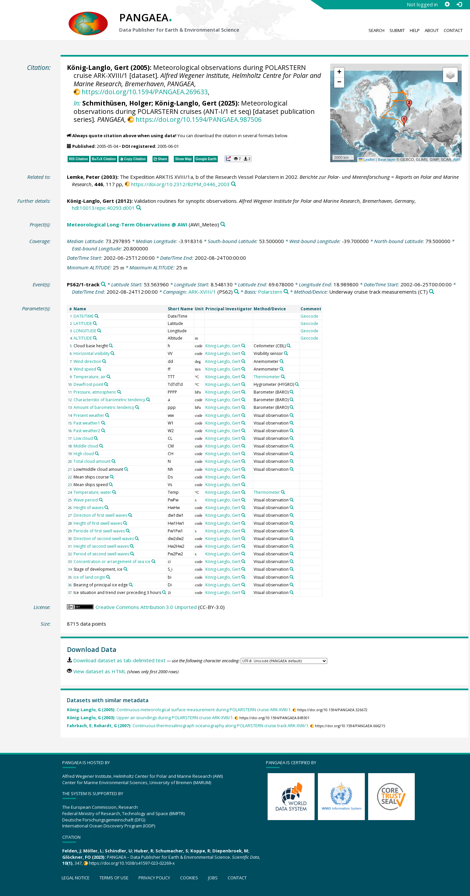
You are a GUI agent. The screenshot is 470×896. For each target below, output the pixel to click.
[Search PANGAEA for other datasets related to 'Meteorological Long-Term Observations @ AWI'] (222, 224)
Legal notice (76, 878)
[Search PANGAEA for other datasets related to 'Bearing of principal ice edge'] (131, 585)
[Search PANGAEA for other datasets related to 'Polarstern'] (286, 291)
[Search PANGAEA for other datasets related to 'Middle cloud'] (101, 446)
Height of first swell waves (98, 523)
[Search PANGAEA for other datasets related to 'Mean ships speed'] (111, 484)
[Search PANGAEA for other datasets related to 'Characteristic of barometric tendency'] (148, 400)
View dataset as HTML (99, 671)
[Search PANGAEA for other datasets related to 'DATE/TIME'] (97, 316)
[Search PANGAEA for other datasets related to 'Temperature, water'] (114, 492)
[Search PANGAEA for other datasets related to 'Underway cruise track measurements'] (431, 291)
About (432, 30)
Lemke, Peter (83, 176)
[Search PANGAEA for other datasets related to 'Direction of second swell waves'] (137, 538)
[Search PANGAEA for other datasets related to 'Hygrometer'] (297, 384)
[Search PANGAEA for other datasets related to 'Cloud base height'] (111, 346)
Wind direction (87, 361)
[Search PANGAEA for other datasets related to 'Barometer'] (292, 392)
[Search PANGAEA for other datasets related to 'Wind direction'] (104, 361)
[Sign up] (447, 4)
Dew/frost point (88, 384)
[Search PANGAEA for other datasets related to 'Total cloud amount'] (114, 461)
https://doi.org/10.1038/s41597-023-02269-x (132, 863)
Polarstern (270, 291)
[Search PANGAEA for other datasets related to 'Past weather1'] (103, 423)
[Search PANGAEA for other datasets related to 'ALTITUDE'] (95, 338)
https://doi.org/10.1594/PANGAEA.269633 (145, 91)
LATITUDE (83, 323)
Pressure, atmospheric (95, 392)
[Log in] (459, 4)
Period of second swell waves (101, 554)
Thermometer (267, 377)
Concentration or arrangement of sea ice (112, 561)
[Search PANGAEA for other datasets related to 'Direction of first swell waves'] (130, 515)
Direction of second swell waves (104, 538)
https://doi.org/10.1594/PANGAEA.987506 (198, 119)
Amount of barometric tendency (104, 407)
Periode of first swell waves (99, 531)
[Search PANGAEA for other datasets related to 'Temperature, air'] (109, 377)
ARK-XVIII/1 (202, 291)
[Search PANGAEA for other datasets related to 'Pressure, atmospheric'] (119, 392)
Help (415, 30)
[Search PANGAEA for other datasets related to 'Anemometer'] (282, 361)
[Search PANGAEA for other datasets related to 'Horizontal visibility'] (113, 353)
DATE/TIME (84, 316)
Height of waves (89, 507)
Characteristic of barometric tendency (109, 400)
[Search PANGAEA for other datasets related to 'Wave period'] (101, 500)
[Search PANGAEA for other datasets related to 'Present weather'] (107, 415)
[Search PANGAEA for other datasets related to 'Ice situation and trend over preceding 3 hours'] (164, 592)
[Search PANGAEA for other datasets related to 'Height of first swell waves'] (125, 523)
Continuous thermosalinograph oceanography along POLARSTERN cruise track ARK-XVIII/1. (188, 726)
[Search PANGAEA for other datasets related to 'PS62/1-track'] (103, 284)
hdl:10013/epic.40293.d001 (103, 207)
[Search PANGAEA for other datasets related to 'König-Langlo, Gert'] (243, 346)
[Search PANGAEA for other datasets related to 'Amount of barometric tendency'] (137, 407)
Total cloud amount (92, 461)
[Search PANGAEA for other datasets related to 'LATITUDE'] (95, 323)
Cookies (189, 878)
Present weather (89, 415)
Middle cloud (86, 446)
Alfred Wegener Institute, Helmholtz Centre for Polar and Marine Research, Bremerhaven (197, 79)
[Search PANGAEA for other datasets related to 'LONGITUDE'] (99, 331)
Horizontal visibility (92, 353)
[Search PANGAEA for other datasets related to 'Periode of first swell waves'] (128, 531)
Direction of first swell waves (100, 515)
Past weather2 (87, 431)
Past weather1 (87, 423)
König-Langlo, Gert (98, 67)
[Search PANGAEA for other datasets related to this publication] (233, 184)
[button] (404, 121)
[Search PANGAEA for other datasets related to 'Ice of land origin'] (108, 577)
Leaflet (367, 159)
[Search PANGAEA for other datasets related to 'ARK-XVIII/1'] (236, 291)
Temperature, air (90, 377)
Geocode (309, 316)
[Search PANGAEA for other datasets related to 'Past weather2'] (103, 431)
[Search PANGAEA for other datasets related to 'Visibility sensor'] (286, 353)
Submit (397, 30)
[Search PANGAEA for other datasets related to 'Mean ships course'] (112, 477)
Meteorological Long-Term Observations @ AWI (127, 224)
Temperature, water (92, 492)
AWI (456, 159)
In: (77, 103)
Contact (453, 30)
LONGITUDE (85, 331)
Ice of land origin (89, 577)
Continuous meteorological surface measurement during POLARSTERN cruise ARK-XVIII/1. (179, 710)
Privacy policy (154, 878)
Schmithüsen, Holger (116, 103)
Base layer (386, 159)
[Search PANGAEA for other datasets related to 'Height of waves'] (107, 507)
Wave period (86, 500)
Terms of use (114, 878)
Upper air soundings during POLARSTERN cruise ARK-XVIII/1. (150, 718)
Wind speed (85, 369)
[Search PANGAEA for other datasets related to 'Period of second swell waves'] (132, 554)
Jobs (213, 878)
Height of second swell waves (101, 546)
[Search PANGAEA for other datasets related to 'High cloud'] (97, 453)
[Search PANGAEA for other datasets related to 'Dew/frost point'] (106, 384)
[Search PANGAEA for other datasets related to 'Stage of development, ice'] (125, 569)
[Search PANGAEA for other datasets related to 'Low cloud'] (96, 438)
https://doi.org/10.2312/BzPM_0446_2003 (180, 184)
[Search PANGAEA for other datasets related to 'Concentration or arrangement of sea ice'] (153, 561)
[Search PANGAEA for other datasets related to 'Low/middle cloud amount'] (126, 469)
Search (376, 30)
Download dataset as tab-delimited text (119, 660)
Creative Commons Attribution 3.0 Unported (146, 607)
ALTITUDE (83, 338)
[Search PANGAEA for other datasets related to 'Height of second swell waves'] (132, 546)
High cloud (84, 453)
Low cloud (83, 438)
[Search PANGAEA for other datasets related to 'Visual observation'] (292, 415)
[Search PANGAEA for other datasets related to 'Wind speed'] (99, 369)
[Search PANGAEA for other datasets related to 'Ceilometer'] (289, 346)
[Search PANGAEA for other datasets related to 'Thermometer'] (283, 377)
